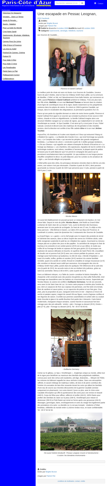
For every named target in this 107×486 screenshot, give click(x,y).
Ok (82, 3)
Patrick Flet (52, 26)
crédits (83, 481)
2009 (66, 28)
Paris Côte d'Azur (27, 3)
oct (61, 28)
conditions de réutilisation (66, 481)
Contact (99, 3)
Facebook (45, 18)
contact (77, 481)
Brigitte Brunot (52, 23)
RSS (39, 18)
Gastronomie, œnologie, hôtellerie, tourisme (66, 31)
